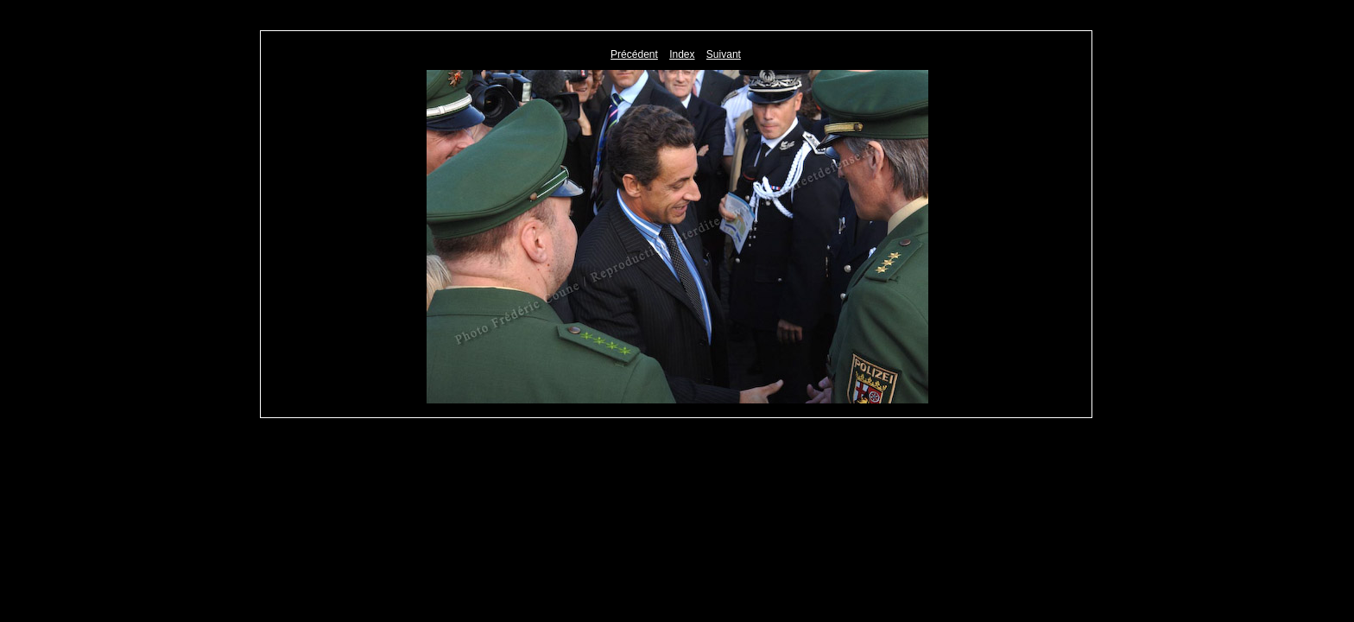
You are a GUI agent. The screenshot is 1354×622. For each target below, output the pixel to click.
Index (681, 54)
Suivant (723, 54)
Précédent (634, 54)
